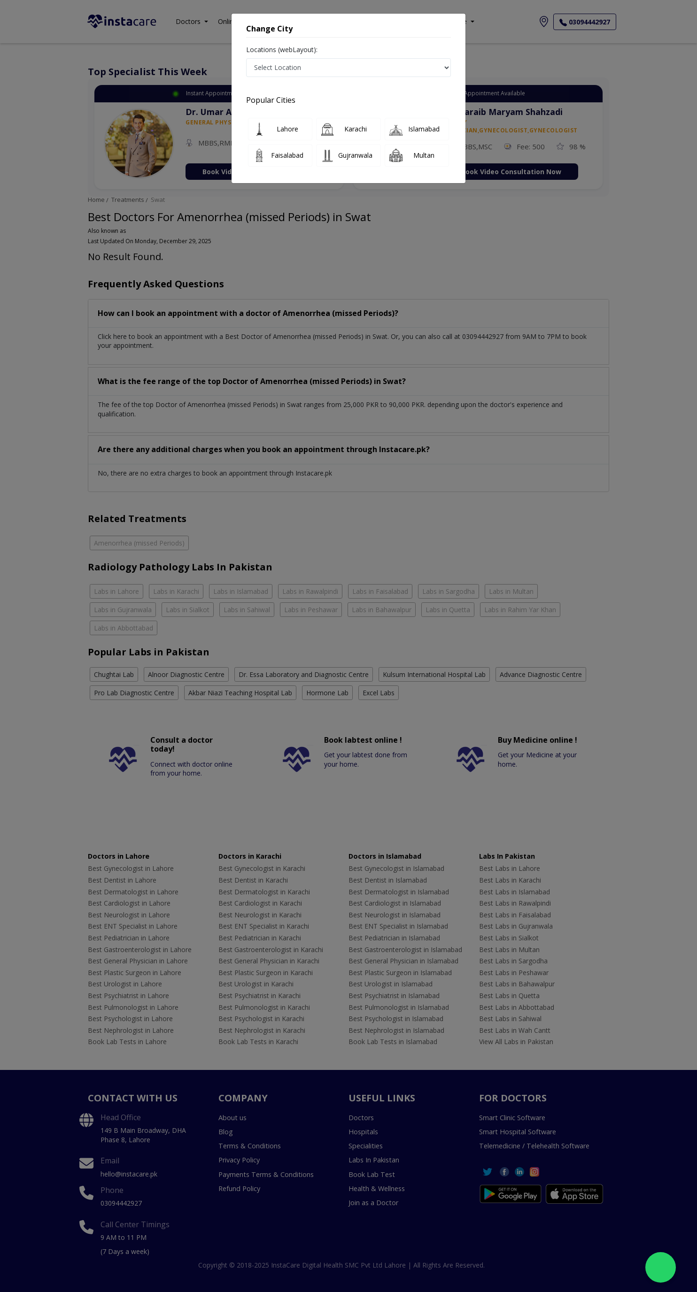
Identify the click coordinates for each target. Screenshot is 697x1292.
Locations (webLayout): (282, 49)
